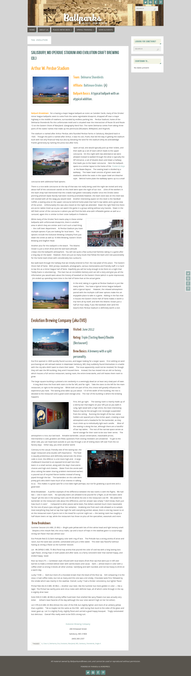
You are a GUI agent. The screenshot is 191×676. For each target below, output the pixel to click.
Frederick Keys (118, 166)
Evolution (64, 643)
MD (77, 643)
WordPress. (105, 667)
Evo (58, 643)
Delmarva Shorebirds (92, 77)
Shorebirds (90, 643)
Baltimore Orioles (93, 85)
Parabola (95, 667)
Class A (46, 643)
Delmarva (52, 643)
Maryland (71, 643)
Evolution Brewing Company (78, 624)
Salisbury (82, 643)
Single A (98, 643)
